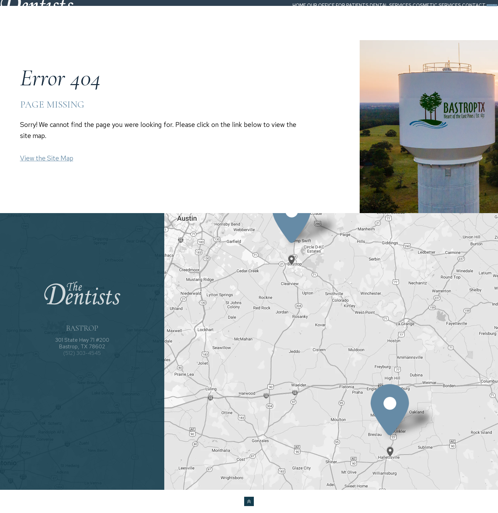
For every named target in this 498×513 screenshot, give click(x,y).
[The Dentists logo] (49, 18)
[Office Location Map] (292, 254)
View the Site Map (46, 158)
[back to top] (249, 501)
